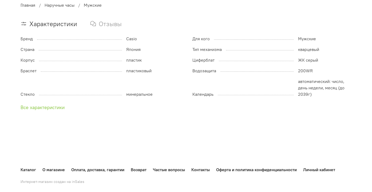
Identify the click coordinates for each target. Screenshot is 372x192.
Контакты (200, 169)
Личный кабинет (319, 169)
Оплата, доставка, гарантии (97, 169)
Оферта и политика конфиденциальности (256, 169)
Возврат (139, 169)
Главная (28, 5)
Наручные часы (59, 5)
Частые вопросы (169, 169)
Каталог (28, 169)
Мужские (93, 5)
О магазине (53, 169)
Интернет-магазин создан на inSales (52, 181)
